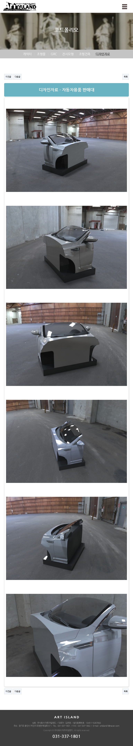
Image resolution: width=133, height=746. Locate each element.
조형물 (41, 54)
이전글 (8, 76)
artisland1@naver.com (109, 726)
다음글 (17, 76)
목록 (125, 76)
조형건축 (84, 54)
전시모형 (68, 54)
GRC (54, 54)
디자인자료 (103, 54)
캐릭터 (27, 54)
